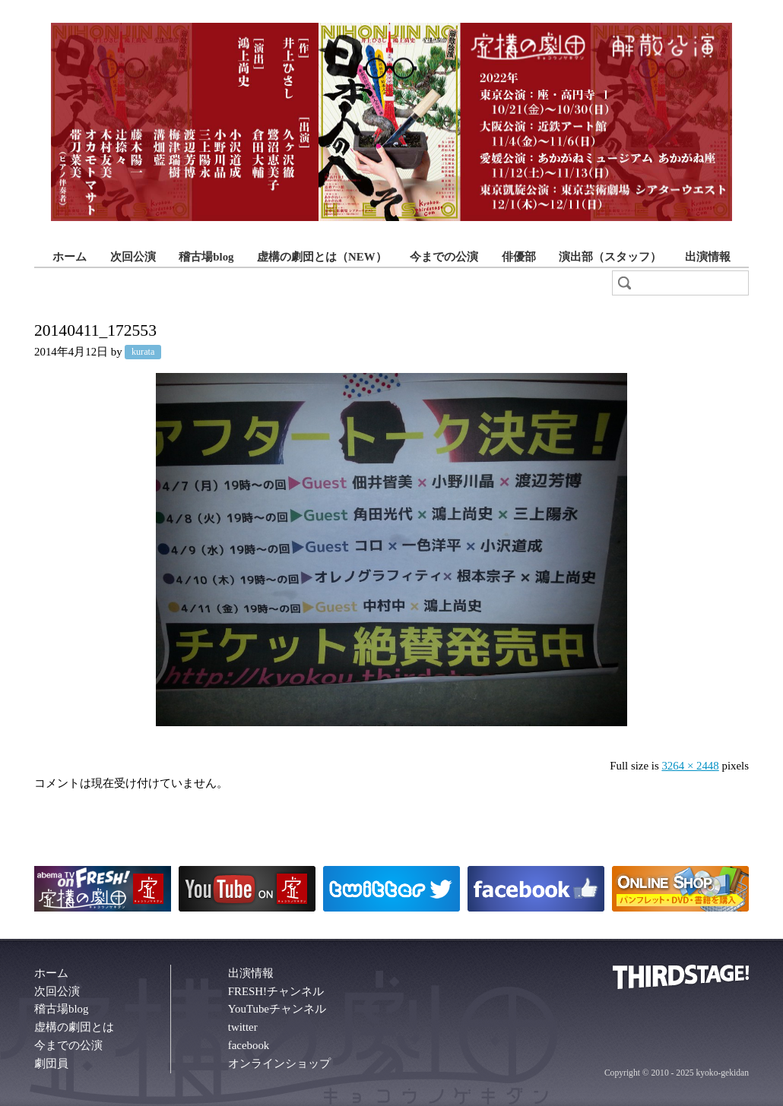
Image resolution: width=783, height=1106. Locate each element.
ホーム (69, 257)
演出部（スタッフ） (610, 257)
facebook (249, 1045)
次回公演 (133, 257)
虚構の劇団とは (74, 1027)
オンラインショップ (279, 1063)
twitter (243, 1027)
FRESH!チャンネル (276, 991)
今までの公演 (444, 257)
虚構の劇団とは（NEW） (322, 257)
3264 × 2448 (689, 766)
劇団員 (51, 1063)
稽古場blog (206, 257)
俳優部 (519, 257)
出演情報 (708, 257)
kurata (143, 352)
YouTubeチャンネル (277, 1009)
